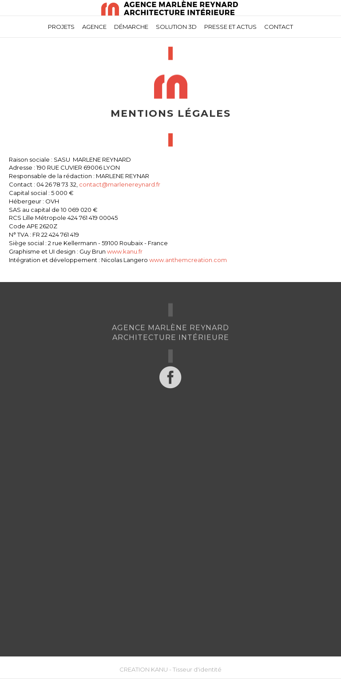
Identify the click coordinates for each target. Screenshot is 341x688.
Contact (278, 26)
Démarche (131, 26)
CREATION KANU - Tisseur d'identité (170, 669)
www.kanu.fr (125, 251)
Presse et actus (230, 26)
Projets (61, 26)
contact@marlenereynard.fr (119, 184)
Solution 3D (176, 26)
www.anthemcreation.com (188, 259)
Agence (94, 26)
